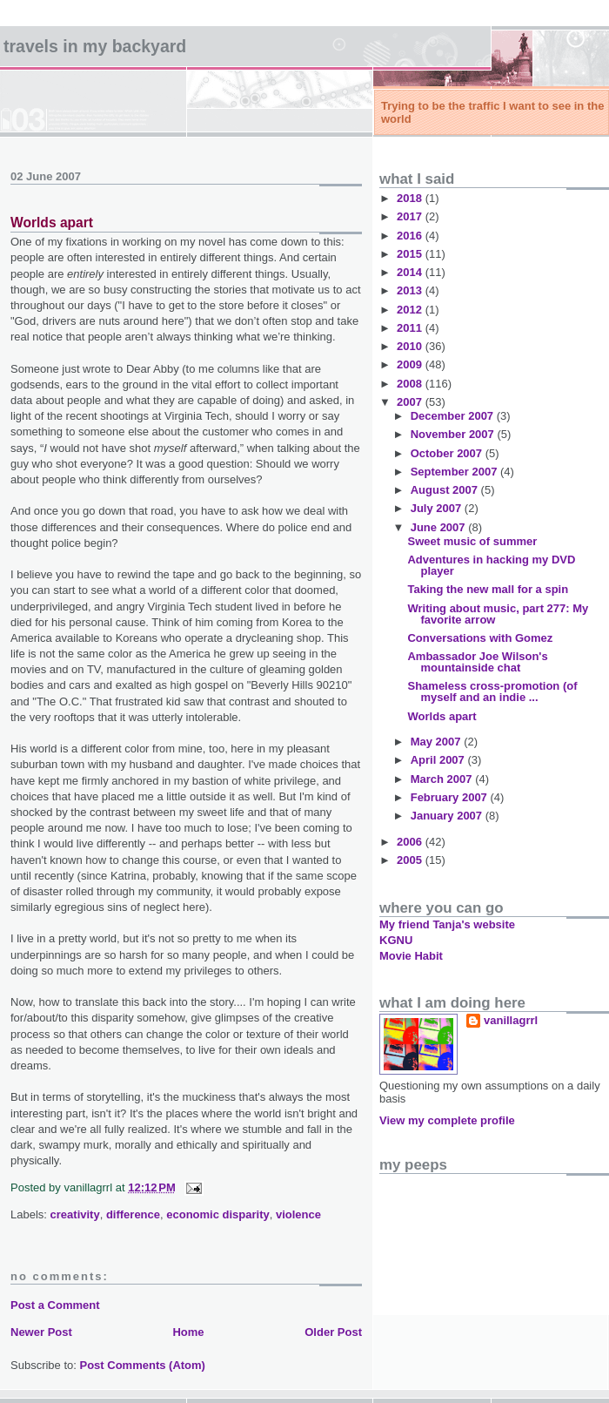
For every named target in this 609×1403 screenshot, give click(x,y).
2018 (411, 198)
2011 (411, 327)
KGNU (395, 940)
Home (188, 1332)
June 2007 (440, 527)
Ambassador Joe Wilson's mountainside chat (477, 662)
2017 (411, 216)
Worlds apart (51, 222)
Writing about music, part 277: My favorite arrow (497, 614)
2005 (411, 860)
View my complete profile (447, 1120)
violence (298, 1214)
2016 (411, 235)
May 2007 (437, 741)
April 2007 (439, 759)
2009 (411, 364)
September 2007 (455, 471)
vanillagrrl (511, 1020)
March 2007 (443, 779)
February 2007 (451, 797)
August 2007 (446, 489)
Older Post (333, 1332)
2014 (411, 272)
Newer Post (41, 1332)
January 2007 (448, 815)
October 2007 (448, 453)
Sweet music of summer (472, 541)
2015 (411, 253)
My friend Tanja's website (447, 924)
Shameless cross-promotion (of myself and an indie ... (492, 691)
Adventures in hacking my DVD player (491, 565)
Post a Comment (55, 1305)
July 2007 (438, 508)
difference (133, 1214)
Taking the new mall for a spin (487, 589)
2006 (411, 841)
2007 (411, 401)
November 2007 (454, 434)
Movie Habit (411, 955)
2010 (411, 346)
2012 (411, 309)
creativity (75, 1214)
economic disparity (217, 1214)
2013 (411, 290)
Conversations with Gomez (479, 637)
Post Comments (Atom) (142, 1365)
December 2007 (454, 415)
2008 (411, 383)
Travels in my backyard (94, 46)
